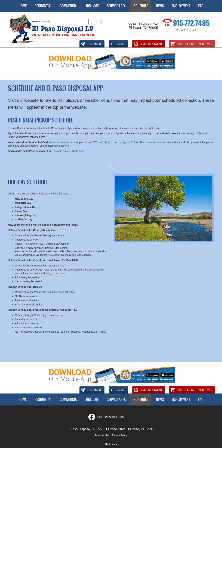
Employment (181, 6)
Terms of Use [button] (102, 435)
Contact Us (92, 44)
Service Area (116, 6)
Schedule (141, 6)
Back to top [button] (111, 444)
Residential (43, 6)
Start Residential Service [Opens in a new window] (191, 44)
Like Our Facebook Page (111, 417)
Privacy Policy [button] (119, 435)
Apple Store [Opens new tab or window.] (78, 151)
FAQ (201, 6)
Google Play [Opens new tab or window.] (61, 151)
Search (36, 21)
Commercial (69, 6)
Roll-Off (92, 6)
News (160, 6)
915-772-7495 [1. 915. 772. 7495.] (191, 23)
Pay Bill (118, 44)
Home (22, 6)
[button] (51, 29)
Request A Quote (148, 44)
